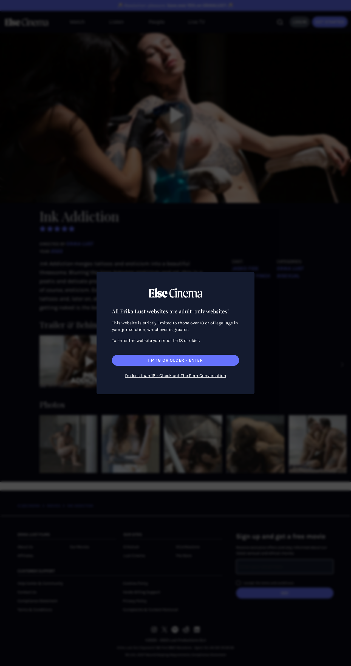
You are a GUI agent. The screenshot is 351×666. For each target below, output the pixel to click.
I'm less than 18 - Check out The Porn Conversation (175, 375)
